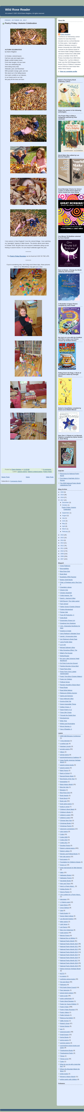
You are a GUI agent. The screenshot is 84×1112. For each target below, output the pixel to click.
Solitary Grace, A (65, 707)
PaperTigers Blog (65, 669)
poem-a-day (64, 996)
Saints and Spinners (66, 696)
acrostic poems (65, 749)
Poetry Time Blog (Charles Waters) (71, 676)
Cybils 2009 (64, 837)
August (64, 515)
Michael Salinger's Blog (67, 647)
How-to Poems (64, 892)
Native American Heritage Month (70, 969)
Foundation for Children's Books (70, 862)
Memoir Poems (65, 935)
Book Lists (63, 801)
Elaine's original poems (35, 471)
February (65, 531)
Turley (62, 1061)
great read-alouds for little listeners (71, 868)
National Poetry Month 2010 (69, 944)
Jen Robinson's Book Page (68, 639)
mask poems (64, 932)
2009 (62, 554)
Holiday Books (64, 889)
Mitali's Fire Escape (66, 653)
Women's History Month (67, 1076)
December (65, 502)
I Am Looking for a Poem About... (70, 894)
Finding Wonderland (66, 609)
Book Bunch (64, 798)
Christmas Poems (65, 826)
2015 (62, 537)
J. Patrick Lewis (65, 902)
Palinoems (63, 984)
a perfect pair (64, 743)
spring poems (64, 1040)
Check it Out (64, 590)
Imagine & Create (65, 631)
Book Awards (64, 795)
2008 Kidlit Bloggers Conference (70, 736)
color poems (64, 831)
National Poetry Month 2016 (69, 958)
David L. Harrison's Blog (67, 598)
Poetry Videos (64, 1012)
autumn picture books (67, 765)
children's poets (65, 818)
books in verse (64, 806)
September (66, 513)
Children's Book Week (67, 809)
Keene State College (66, 916)
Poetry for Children (66, 679)
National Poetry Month (67, 941)
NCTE (62, 973)
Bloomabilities (64, 568)
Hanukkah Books (65, 881)
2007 (62, 559)
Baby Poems (64, 770)
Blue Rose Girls (65, 571)
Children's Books (65, 812)
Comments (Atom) (16, 481)
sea (61, 1029)
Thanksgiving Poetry (66, 1053)
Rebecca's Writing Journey (68, 693)
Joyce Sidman (64, 907)
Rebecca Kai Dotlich (66, 1018)
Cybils (62, 834)
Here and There (65, 883)
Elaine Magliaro (65, 34)
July (63, 518)
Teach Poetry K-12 (66, 710)
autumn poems (22, 471)
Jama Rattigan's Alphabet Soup (70, 633)
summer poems (65, 1043)
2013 (62, 543)
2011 (62, 548)
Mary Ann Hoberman (66, 930)
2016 (62, 535)
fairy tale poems (65, 856)
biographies (63, 781)
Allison (62, 752)
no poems (63, 976)
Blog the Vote (64, 787)
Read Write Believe (66, 690)
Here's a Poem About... (67, 886)
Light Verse (63, 924)
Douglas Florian (65, 845)
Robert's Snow (64, 1023)
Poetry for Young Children (68, 1004)
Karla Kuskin (64, 913)
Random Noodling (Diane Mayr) (70, 685)
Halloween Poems (66, 878)
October (65, 505)
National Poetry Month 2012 (69, 949)
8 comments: (47, 469)
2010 (62, 551)
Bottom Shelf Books (66, 580)
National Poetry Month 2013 (69, 952)
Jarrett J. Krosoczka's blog (68, 636)
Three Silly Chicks (66, 712)
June (64, 521)
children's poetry (65, 815)
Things (62, 1056)
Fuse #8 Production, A (67, 615)
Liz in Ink (63, 645)
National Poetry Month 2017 (69, 960)
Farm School (64, 604)
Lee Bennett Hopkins (66, 919)
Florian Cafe (64, 612)
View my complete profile (68, 71)
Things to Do (64, 1059)
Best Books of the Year (67, 779)
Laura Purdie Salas (66, 642)
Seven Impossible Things (68, 704)
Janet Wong (64, 905)
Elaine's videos (65, 851)
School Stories (64, 1026)
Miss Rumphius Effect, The (68, 650)
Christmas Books (65, 823)
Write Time (63, 721)
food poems (64, 859)
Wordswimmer (64, 718)
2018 (62, 497)
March (64, 529)
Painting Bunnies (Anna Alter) (69, 666)
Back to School (65, 773)
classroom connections (67, 829)
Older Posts (49, 477)
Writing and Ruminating (67, 723)
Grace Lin (63, 865)
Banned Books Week (66, 776)
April (63, 526)
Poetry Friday (47, 471)
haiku (61, 872)
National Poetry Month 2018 (69, 963)
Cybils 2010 (64, 840)
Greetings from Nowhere (68, 623)
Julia (61, 910)
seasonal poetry (65, 1032)
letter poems (64, 921)
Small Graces (64, 1034)
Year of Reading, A (66, 729)
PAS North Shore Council (68, 987)
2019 (62, 495)
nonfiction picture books (67, 979)
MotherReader (64, 656)
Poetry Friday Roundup (67, 1009)
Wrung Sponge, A (65, 726)
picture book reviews (66, 993)
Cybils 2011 (64, 843)
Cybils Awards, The (66, 595)
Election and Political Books (69, 854)
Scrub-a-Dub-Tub (65, 701)
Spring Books (64, 1037)
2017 (62, 500)
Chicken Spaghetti (66, 593)
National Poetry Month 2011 (69, 946)
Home (28, 477)
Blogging (63, 790)
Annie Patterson (65, 566)
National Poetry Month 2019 (69, 966)
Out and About (64, 982)
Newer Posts (5, 477)
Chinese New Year (66, 820)
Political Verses (65, 682)
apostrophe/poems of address (69, 757)
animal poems (64, 755)
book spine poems (66, 804)
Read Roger (64, 687)
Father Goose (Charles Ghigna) (70, 606)
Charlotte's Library (66, 587)
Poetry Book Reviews (67, 1001)
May (63, 523)
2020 (62, 492)
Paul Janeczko (64, 990)
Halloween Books (65, 875)
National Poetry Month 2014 (69, 955)
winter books (64, 1074)
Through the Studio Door (68, 715)
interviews (63, 899)
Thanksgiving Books (66, 1050)
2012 (62, 545)
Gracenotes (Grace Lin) (67, 620)
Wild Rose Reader (17, 9)
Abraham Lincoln (65, 746)
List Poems (63, 927)
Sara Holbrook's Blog (66, 698)
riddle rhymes (64, 1021)
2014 (62, 540)
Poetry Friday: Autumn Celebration (21, 23)
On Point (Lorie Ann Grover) (69, 663)
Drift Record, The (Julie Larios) (69, 601)
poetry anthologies (66, 998)
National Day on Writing (67, 938)
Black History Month (66, 784)
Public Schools (64, 1015)
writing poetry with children (68, 1079)
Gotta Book (63, 618)
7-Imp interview (65, 741)
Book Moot (63, 574)
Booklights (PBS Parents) (68, 577)
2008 (62, 556)
